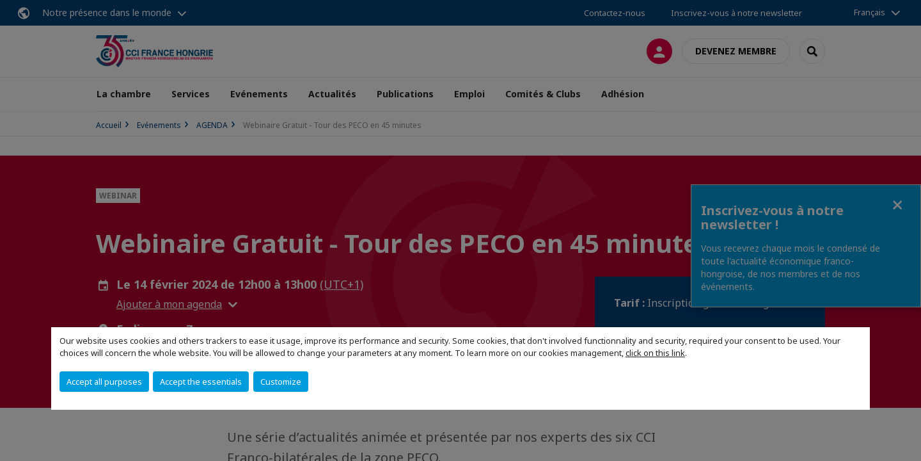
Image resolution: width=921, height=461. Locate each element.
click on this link (655, 353)
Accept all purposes (104, 381)
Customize (280, 381)
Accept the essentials (201, 381)
